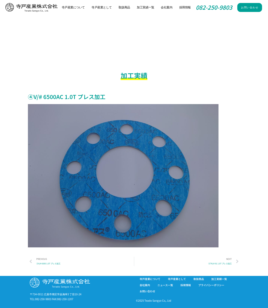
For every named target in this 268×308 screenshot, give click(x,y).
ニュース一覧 (165, 285)
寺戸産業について (73, 7)
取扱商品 (124, 7)
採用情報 (185, 7)
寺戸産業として (102, 7)
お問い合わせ (147, 291)
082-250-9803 (214, 7)
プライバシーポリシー (211, 285)
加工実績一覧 (145, 7)
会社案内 (166, 7)
